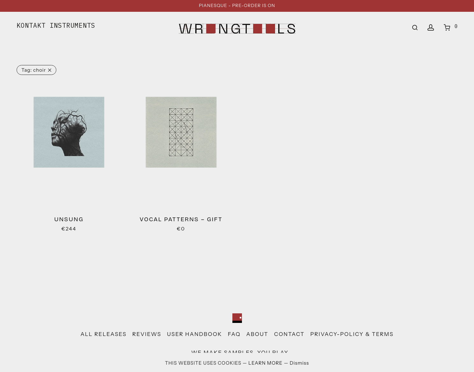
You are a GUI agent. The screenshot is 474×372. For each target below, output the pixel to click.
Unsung (68, 219)
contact (289, 334)
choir (33, 70)
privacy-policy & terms (352, 334)
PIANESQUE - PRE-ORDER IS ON (237, 5)
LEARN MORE (266, 363)
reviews (146, 334)
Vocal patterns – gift (181, 219)
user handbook (194, 334)
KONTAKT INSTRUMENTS (56, 25)
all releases (104, 334)
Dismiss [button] (299, 363)
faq (234, 334)
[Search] (415, 27)
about (257, 334)
